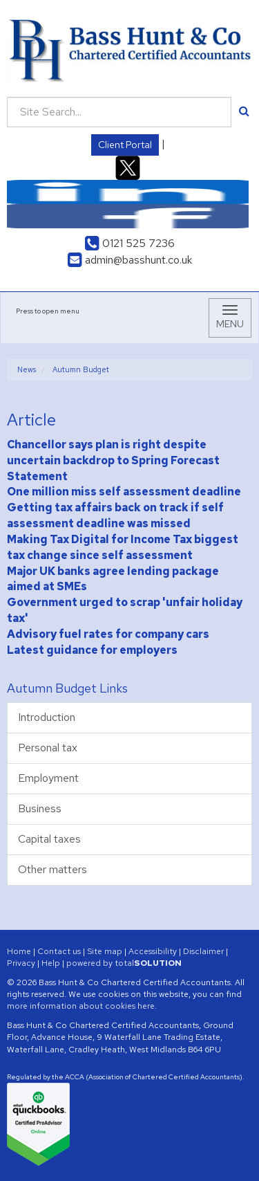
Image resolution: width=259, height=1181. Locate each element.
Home (19, 951)
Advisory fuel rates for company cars (108, 634)
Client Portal (125, 144)
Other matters (52, 869)
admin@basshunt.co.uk (130, 260)
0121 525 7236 (130, 243)
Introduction (46, 717)
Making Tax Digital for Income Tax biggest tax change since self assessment (122, 547)
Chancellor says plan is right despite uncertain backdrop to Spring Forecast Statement (113, 460)
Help (50, 963)
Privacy (21, 963)
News (26, 369)
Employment (48, 778)
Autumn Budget (80, 369)
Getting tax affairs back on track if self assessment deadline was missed (115, 515)
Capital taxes (49, 839)
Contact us (59, 951)
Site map (104, 951)
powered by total (124, 963)
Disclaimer (203, 951)
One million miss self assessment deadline (124, 491)
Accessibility (152, 951)
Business (39, 808)
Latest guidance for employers (92, 650)
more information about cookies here (81, 1005)
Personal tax (47, 747)
